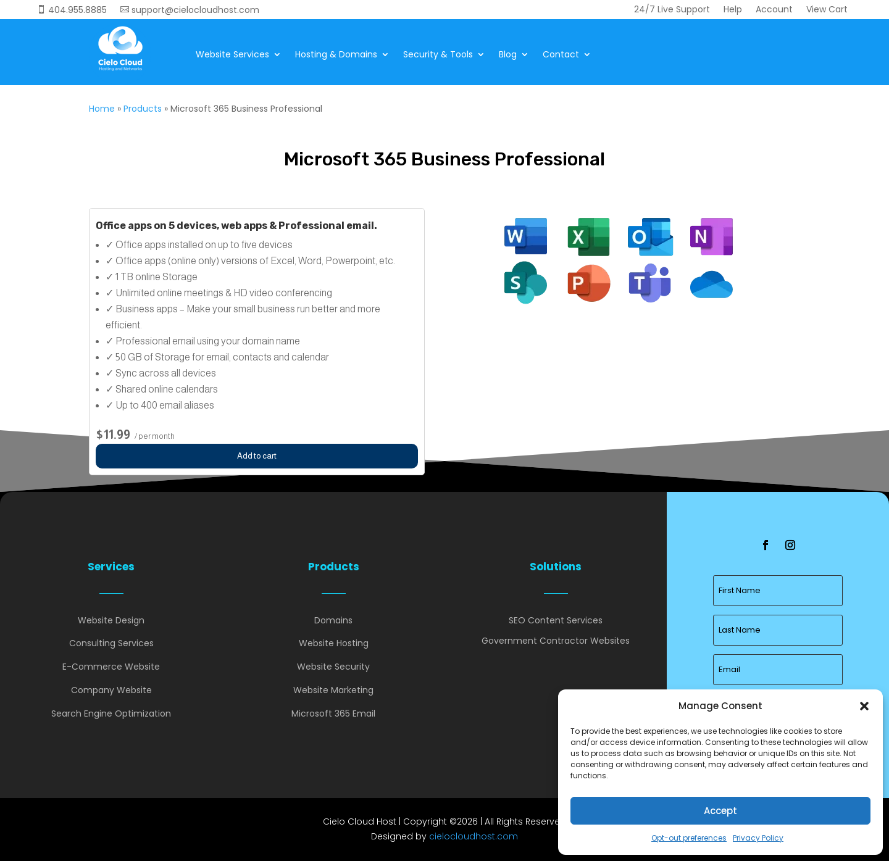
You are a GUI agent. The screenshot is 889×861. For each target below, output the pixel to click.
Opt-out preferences (689, 838)
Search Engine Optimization (111, 713)
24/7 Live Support (672, 10)
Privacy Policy (758, 838)
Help (733, 10)
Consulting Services (111, 643)
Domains (333, 620)
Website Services (232, 54)
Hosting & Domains (336, 54)
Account (774, 10)
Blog (508, 54)
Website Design (111, 620)
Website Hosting (334, 643)
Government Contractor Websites (556, 640)
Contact (561, 54)
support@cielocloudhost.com (189, 10)
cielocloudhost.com (473, 836)
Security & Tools (438, 54)
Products (142, 108)
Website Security (333, 666)
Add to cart (257, 455)
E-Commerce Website (111, 666)
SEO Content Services (556, 620)
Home (102, 108)
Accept (720, 810)
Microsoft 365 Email (333, 713)
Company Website (111, 690)
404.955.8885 (72, 10)
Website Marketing (333, 690)
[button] (864, 706)
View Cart (827, 10)
